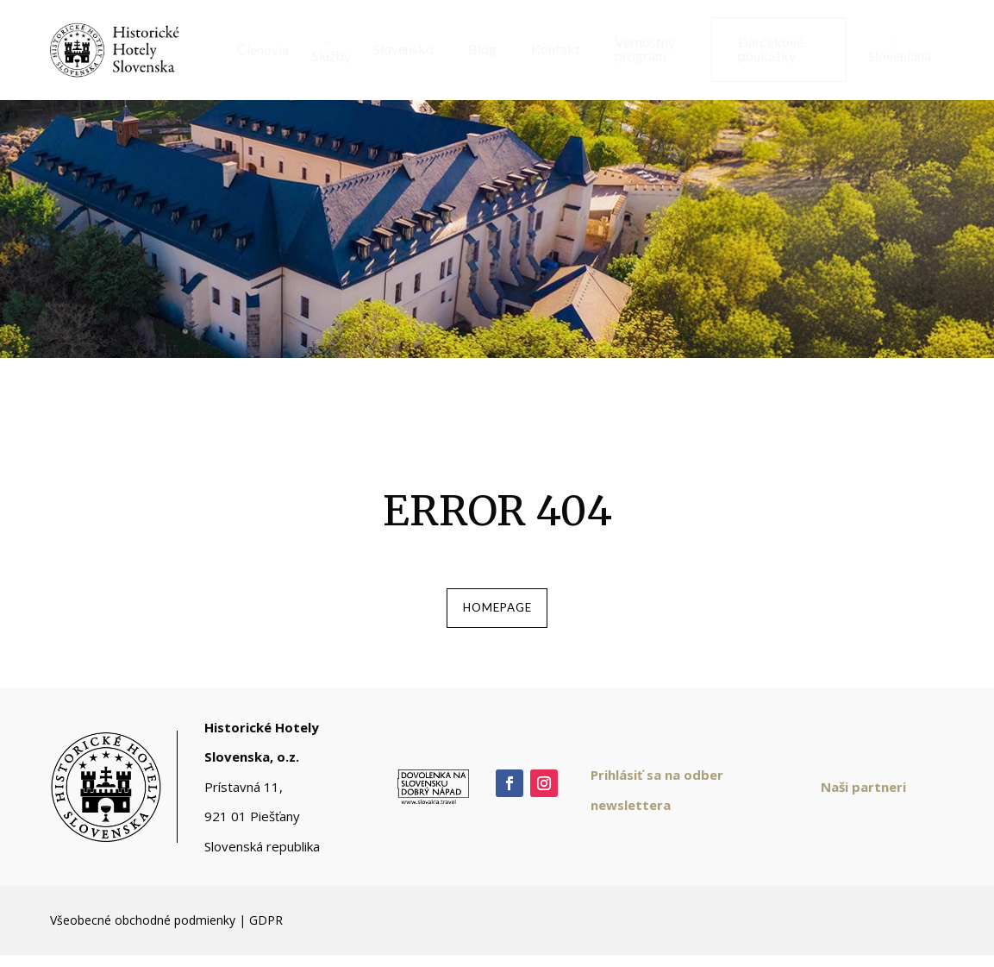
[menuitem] (257, 50)
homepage (497, 614)
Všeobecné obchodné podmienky (142, 931)
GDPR (266, 931)
